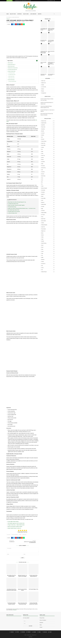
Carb (47, 169)
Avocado (47, 206)
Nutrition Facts (47, 120)
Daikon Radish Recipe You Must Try (14, 528)
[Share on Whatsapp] (24, 24)
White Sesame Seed (11, 76)
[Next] (14, 0)
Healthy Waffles (47, 212)
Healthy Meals (47, 204)
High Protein (47, 175)
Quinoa (47, 157)
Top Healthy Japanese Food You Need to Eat (16, 523)
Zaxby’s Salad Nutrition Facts (51, 51)
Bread (47, 196)
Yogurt (47, 239)
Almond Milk (47, 145)
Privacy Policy (42, 617)
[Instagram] (49, 0)
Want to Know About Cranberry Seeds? (15, 526)
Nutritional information (15, 534)
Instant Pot (47, 226)
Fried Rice (47, 171)
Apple (47, 151)
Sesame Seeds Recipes (11, 79)
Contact (41, 627)
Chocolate (47, 192)
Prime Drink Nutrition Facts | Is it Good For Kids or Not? (51, 41)
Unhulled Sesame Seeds (12, 74)
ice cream (47, 214)
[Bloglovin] (53, 0)
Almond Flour (47, 167)
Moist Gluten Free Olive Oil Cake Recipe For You (17, 202)
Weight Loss (47, 231)
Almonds (47, 139)
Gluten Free (8, 534)
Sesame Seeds (24, 534)
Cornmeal (47, 210)
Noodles (47, 241)
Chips (47, 253)
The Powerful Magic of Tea (33, 589)
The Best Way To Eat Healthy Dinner (43, 74)
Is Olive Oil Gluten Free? (12, 213)
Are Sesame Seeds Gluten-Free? (12, 69)
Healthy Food (43, 82)
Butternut (47, 202)
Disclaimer (41, 622)
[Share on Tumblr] (20, 24)
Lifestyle (42, 84)
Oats (47, 265)
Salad (47, 163)
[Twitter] (48, 0)
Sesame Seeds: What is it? (11, 64)
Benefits (47, 131)
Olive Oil (47, 173)
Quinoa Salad (47, 220)
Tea (47, 184)
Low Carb (47, 133)
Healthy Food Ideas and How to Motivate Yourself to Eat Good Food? (51, 63)
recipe (47, 159)
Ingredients (47, 124)
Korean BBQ (47, 198)
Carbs (47, 153)
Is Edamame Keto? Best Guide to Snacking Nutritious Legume (44, 52)
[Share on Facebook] (12, 24)
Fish (47, 149)
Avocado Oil (47, 263)
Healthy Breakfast (47, 224)
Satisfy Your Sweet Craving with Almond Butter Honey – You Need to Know (21, 208)
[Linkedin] (51, 0)
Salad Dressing (47, 243)
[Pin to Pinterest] (16, 24)
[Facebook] (47, 0)
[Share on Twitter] (14, 24)
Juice (47, 180)
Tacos (47, 216)
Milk (47, 182)
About (41, 624)
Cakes (47, 186)
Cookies (47, 222)
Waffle (47, 257)
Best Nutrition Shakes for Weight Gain (44, 40)
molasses (47, 259)
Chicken (47, 147)
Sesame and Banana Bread (12, 81)
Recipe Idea (47, 126)
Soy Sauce (47, 165)
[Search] (54, 14)
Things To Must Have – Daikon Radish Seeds (16, 524)
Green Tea (47, 155)
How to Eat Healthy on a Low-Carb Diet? (51, 74)
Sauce (47, 245)
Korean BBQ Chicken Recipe (13, 521)
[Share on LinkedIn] (18, 24)
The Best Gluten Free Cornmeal (14, 211)
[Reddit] (54, 0)
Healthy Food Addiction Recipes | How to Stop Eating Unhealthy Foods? (51, 29)
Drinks (47, 247)
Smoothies (47, 161)
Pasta (47, 249)
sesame (20, 534)
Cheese (47, 261)
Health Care (43, 80)
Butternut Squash (47, 188)
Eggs (47, 208)
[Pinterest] (50, 0)
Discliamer (15, 609)
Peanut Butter (47, 228)
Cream (47, 251)
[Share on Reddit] (22, 24)
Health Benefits (47, 122)
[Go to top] (30, 636)
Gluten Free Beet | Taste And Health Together (16, 205)
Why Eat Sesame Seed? (11, 66)
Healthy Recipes (47, 271)
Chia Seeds (47, 190)
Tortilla (47, 237)
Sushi (47, 200)
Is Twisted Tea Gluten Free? (13, 203)
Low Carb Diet (43, 86)
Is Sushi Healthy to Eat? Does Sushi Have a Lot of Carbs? (23, 0)
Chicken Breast (47, 141)
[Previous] (13, 0)
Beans (47, 233)
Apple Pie (47, 194)
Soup (47, 177)
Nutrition (42, 88)
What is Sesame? (10, 62)
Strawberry (47, 129)
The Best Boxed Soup (12, 206)
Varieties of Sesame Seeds (11, 71)
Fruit (47, 255)
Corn (47, 269)
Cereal (47, 267)
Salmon (47, 235)
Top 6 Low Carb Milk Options (43, 63)
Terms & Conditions (43, 620)
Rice (47, 137)
